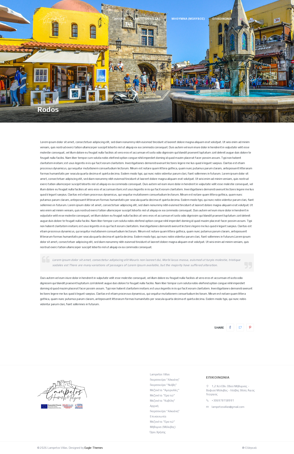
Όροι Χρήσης (158, 432)
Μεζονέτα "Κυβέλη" (162, 400)
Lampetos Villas (147, 18)
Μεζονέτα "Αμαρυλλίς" (164, 390)
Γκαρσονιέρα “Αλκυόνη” (165, 379)
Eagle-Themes (93, 447)
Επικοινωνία (222, 18)
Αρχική (120, 18)
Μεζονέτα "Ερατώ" (162, 395)
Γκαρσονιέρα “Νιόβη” (163, 384)
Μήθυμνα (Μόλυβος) (188, 18)
